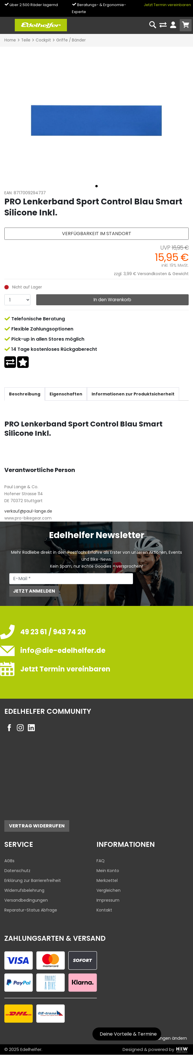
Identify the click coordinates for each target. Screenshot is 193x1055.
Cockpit (43, 40)
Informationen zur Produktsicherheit (133, 394)
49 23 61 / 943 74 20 (53, 632)
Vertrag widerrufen (37, 825)
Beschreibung (24, 394)
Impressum (107, 900)
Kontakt (104, 910)
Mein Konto (107, 871)
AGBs (9, 861)
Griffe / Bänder (71, 40)
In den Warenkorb (112, 300)
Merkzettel (107, 880)
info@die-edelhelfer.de (62, 650)
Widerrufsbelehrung (24, 890)
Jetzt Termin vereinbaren (167, 5)
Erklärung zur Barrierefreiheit (32, 880)
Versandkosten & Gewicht (163, 274)
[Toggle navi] (6, 25)
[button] (96, 186)
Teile (25, 40)
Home (10, 40)
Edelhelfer (30, 1049)
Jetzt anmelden (34, 591)
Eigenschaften (66, 394)
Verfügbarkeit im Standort (96, 233)
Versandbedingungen (26, 900)
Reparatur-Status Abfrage (30, 910)
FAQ (100, 861)
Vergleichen (108, 890)
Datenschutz (17, 871)
